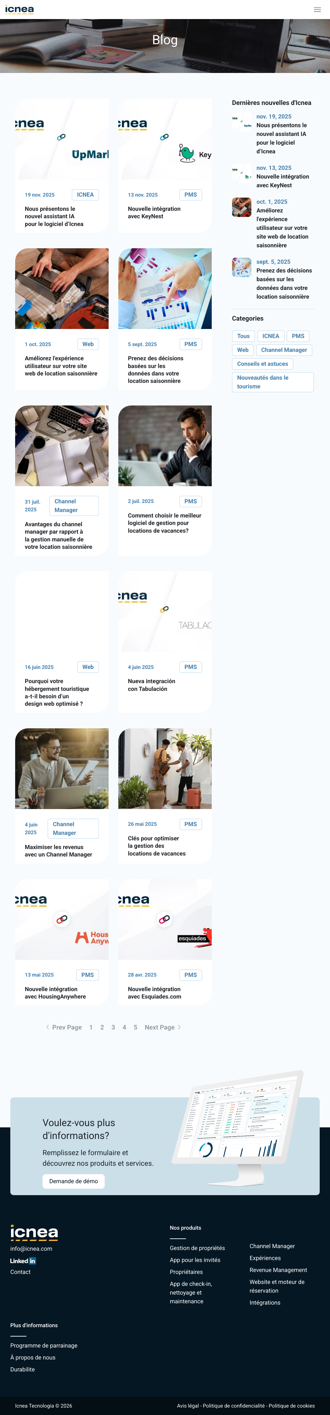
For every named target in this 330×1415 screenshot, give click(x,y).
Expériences (265, 1258)
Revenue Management (278, 1270)
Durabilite (22, 1369)
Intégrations (265, 1302)
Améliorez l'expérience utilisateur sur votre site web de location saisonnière (282, 228)
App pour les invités (195, 1260)
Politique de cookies (292, 1406)
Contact (20, 1272)
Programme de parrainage (43, 1345)
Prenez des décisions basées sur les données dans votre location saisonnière (284, 283)
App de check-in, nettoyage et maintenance (191, 1293)
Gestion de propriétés (197, 1248)
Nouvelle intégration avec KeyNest (283, 181)
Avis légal (188, 1406)
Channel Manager (272, 1246)
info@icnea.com (31, 1249)
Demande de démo (73, 1181)
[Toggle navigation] (317, 9)
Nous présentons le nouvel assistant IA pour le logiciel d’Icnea (282, 138)
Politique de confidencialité (234, 1406)
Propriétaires (186, 1272)
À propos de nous (32, 1357)
